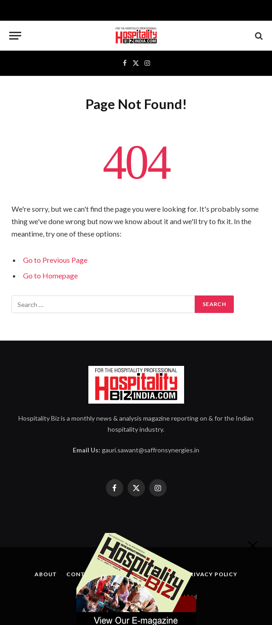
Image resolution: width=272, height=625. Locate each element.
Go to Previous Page (55, 259)
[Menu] (15, 35)
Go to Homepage (50, 275)
